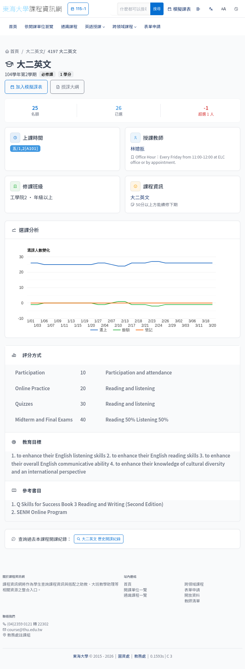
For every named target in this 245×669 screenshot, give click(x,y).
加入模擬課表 (26, 86)
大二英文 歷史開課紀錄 (99, 538)
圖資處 (124, 656)
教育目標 (26, 442)
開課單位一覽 (135, 590)
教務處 (140, 656)
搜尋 (157, 8)
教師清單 (192, 601)
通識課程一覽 (135, 595)
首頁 (12, 51)
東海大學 (80, 656)
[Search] (137, 9)
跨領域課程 (194, 584)
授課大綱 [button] (67, 86)
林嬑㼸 (137, 148)
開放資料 (192, 595)
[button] (95, 26)
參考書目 (26, 490)
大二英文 (35, 51)
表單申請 (192, 590)
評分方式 (26, 355)
